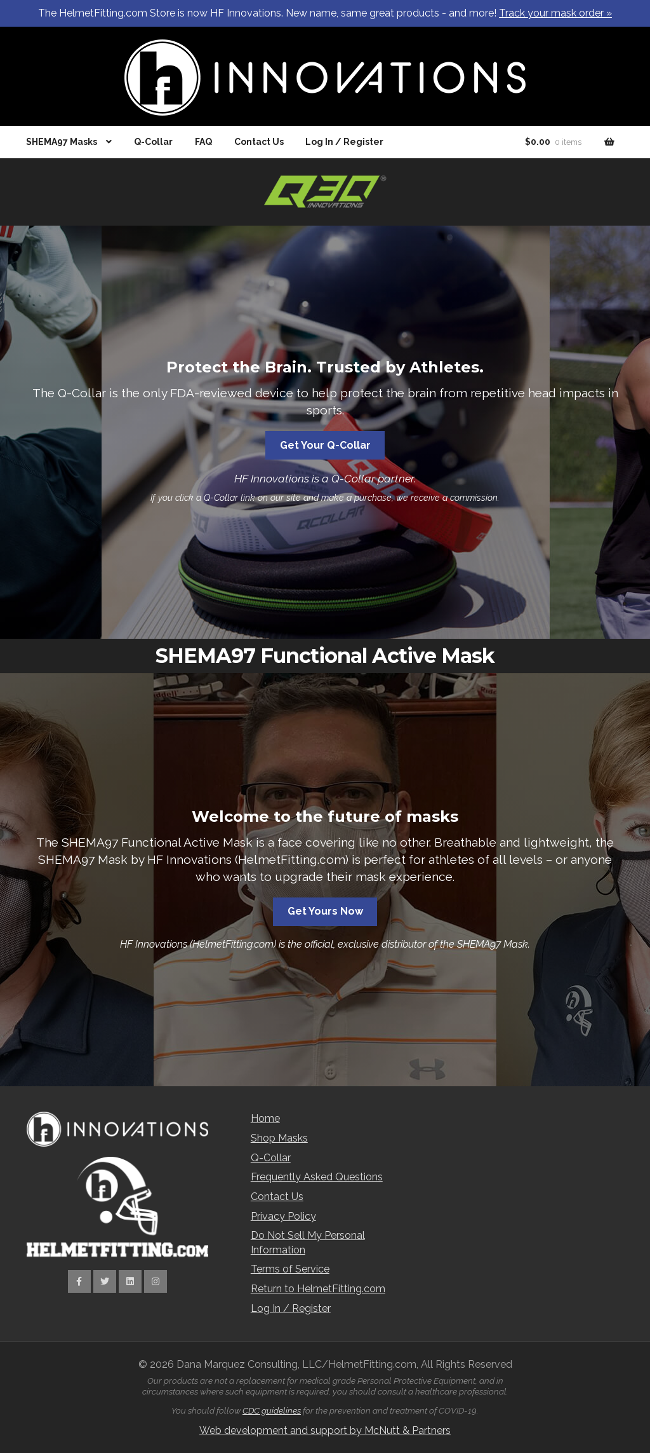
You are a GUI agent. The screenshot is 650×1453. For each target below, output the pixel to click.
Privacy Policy (283, 1216)
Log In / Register (344, 142)
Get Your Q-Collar (325, 445)
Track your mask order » (555, 13)
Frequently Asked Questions (317, 1177)
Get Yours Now (325, 911)
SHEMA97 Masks (61, 142)
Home (265, 1118)
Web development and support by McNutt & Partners (325, 1430)
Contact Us (259, 142)
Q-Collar (153, 142)
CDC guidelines (271, 1410)
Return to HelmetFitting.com (318, 1289)
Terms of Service (290, 1269)
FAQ (203, 142)
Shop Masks (279, 1138)
